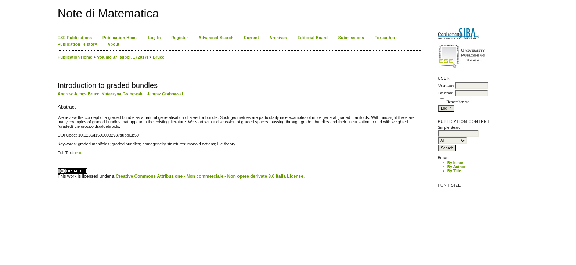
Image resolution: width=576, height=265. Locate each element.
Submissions (351, 38)
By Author (456, 167)
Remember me (457, 102)
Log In (154, 38)
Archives (278, 38)
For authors (386, 38)
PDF (78, 153)
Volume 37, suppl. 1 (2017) (122, 57)
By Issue (455, 163)
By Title (454, 171)
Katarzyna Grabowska (123, 94)
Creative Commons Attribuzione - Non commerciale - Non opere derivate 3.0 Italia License (209, 176)
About (114, 44)
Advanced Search (216, 38)
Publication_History (77, 44)
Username (446, 86)
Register (179, 38)
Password (445, 93)
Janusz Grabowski (165, 94)
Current (251, 38)
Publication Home (120, 38)
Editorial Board (313, 38)
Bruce (159, 57)
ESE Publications (75, 38)
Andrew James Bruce (79, 94)
